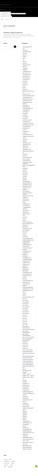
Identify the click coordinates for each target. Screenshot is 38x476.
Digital (24, 141)
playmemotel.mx (26, 370)
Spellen (24, 412)
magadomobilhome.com (28, 240)
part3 (24, 293)
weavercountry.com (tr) (27, 439)
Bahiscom (25, 89)
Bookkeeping (25, 106)
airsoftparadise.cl (26, 71)
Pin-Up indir (25, 303)
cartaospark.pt (26, 110)
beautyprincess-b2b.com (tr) (29, 91)
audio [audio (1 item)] (10, 459)
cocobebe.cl (25, 131)
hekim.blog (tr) (26, 191)
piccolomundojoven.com (28, 297)
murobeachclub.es (26, 274)
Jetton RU (25, 212)
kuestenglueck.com (27, 228)
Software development (27, 408)
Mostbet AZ (25, 269)
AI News (24, 69)
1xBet (24, 56)
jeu (23, 215)
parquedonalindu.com (27, 290)
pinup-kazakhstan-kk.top (28, 356)
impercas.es (25, 199)
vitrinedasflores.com (27, 437)
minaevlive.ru (25, 262)
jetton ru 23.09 (26, 213)
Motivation (25, 270)
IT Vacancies (25, 205)
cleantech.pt (25, 128)
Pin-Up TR (25, 308)
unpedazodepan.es (27, 430)
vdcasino (25, 434)
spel (23, 409)
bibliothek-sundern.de (27, 98)
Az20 (24, 87)
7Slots (24, 61)
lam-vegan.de (26, 230)
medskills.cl (25, 252)
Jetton (24, 208)
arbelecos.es (25, 79)
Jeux (24, 217)
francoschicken (26, 160)
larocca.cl (25, 231)
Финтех (24, 444)
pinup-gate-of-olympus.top (28, 353)
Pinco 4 (24, 320)
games (24, 173)
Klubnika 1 (25, 226)
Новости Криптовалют (27, 442)
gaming (24, 174)
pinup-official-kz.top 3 (27, 362)
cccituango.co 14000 (27, 123)
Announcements (26, 77)
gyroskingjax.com (26, 184)
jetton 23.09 (25, 210)
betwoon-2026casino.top (28, 95)
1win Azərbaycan (26, 51)
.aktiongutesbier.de (27, 46)
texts (24, 426)
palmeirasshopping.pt (27, 287)
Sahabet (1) (25, 398)
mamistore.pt (25, 246)
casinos (24, 118)
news (24, 277)
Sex (23, 401)
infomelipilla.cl (26, 204)
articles (24, 82)
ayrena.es (25, 84)
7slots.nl (24, 63)
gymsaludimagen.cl (27, 183)
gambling (25, 168)
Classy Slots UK (26, 126)
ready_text (25, 390)
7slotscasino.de (26, 64)
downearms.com (26, 142)
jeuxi (24, 220)
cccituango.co (26, 121)
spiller (24, 419)
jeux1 (24, 218)
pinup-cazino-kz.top (27, 349)
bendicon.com (26, 94)
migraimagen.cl (26, 261)
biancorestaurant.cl (27, 97)
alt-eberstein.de (26, 74)
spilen (24, 417)
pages (24, 285)
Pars (24, 292)
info (23, 202)
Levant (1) (25, 236)
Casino (24, 113)
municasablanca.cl (27, 272)
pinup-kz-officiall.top (27, 361)
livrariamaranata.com (27, 238)
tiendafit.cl (25, 427)
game (24, 169)
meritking (25, 256)
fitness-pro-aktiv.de (27, 157)
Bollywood (25, 105)
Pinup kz (24, 343)
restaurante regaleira (27, 391)
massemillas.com (26, 251)
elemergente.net (26, 149)
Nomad (24, 279)
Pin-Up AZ (25, 300)
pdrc (24, 295)
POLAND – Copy (26, 373)
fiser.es (24, 155)
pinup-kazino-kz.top (27, 357)
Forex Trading (26, 159)
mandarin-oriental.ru (27, 247)
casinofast (25, 116)
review (24, 394)
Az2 (23, 86)
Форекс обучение (26, 449)
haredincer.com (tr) (27, 186)
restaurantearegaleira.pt (28, 393)
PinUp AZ (25, 341)
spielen (24, 416)
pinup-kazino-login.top (27, 359)
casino (24, 111)
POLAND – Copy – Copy (27, 375)
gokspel (24, 179)
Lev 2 (24, 233)
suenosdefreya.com (27, 422)
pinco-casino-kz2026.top (28, 329)
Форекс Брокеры (26, 445)
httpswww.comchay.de (27, 195)
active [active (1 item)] (5, 459)
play (24, 369)
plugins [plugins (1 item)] (12, 463)
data (24, 138)
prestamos (25, 388)
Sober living (25, 404)
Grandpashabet (26, 181)
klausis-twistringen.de (27, 223)
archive (24, 81)
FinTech (24, 154)
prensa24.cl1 (25, 383)
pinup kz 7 (25, 348)
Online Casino (25, 282)
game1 (24, 171)
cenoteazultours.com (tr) (28, 124)
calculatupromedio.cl (27, 108)
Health (24, 189)
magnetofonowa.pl (26, 244)
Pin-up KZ (25, 305)
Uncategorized (26, 429)
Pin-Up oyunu (25, 306)
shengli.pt (25, 403)
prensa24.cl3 (25, 386)
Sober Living (25, 406)
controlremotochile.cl (27, 134)
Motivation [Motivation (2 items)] (6, 463)
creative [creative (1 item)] (13, 461)
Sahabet (24, 396)
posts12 (24, 381)
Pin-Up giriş (25, 302)
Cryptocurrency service (28, 136)
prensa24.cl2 (25, 385)
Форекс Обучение (26, 447)
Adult (24, 66)
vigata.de (25, 435)
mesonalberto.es (26, 257)
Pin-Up (24, 298)
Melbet (24, 254)
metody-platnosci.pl (27, 259)
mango (24, 249)
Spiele (24, 414)
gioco (24, 178)
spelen (24, 411)
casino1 (24, 115)
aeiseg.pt (25, 68)
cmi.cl (24, 129)
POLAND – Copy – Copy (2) (28, 377)
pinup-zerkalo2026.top (27, 364)
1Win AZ (24, 50)
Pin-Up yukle (25, 313)
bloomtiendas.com (26, 100)
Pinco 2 (24, 316)
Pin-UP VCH (25, 311)
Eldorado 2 (25, 147)
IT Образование (26, 207)
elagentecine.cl (26, 144)
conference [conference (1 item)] (6, 461)
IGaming (24, 197)
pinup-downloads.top (27, 351)
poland (24, 372)
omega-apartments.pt (27, 280)
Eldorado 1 (25, 146)
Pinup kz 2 (25, 346)
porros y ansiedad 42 (9, 26)
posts (24, 380)
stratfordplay (25, 421)
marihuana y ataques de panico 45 (12, 32)
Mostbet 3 (25, 267)
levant (24, 235)
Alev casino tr (25, 73)
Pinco (24, 315)
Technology (25, 424)
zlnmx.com (25, 440)
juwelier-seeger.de (26, 222)
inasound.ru (25, 200)
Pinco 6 (24, 323)
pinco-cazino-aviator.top (28, 337)
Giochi (24, 176)
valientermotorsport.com (28, 432)
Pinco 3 (24, 318)
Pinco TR (24, 324)
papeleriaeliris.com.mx (27, 288)
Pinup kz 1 (25, 345)
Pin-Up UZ (25, 310)
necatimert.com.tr (26, 275)
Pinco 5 (24, 321)
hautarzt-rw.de (26, 187)
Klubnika (24, 225)
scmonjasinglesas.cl (27, 399)
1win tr (24, 53)
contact (24, 133)
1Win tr (24, 55)
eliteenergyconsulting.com (28, 151)
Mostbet (24, 265)
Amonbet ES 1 (25, 76)
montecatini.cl (26, 264)
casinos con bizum (26, 120)
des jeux (24, 139)
